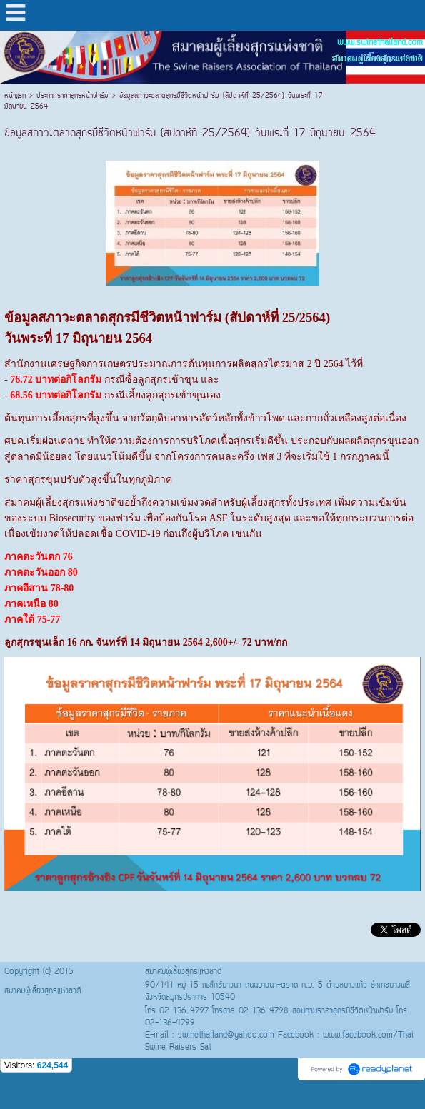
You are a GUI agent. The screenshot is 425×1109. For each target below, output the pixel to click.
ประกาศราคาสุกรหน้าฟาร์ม (72, 96)
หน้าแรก (16, 96)
